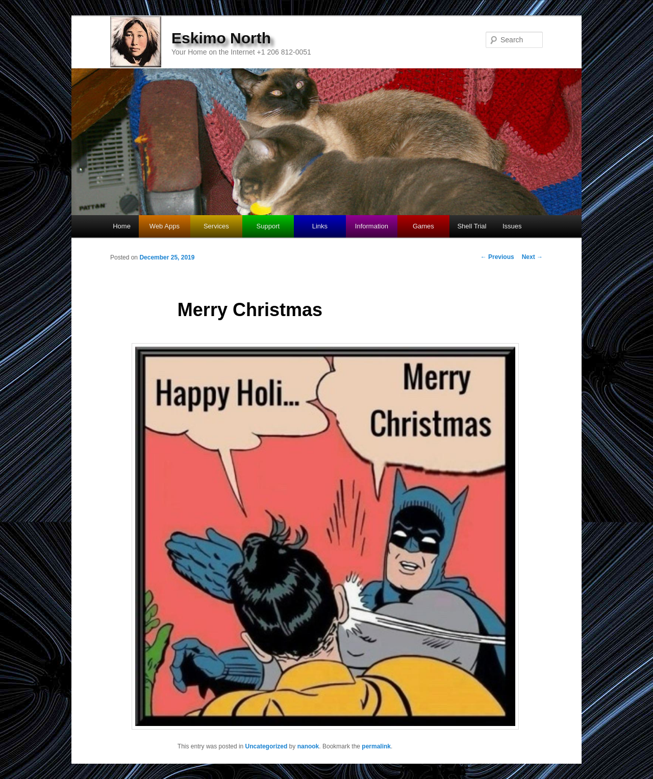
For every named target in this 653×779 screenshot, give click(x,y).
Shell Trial (471, 226)
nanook (308, 746)
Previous (497, 257)
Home (122, 226)
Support (268, 226)
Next (532, 257)
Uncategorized (266, 746)
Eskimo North (221, 38)
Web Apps (164, 226)
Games (423, 226)
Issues (512, 226)
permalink (376, 746)
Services (216, 226)
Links (320, 226)
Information (371, 226)
